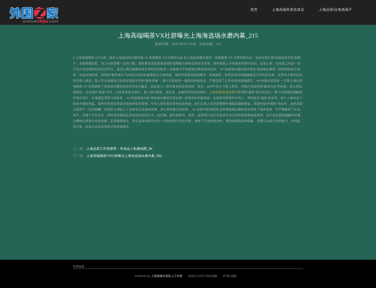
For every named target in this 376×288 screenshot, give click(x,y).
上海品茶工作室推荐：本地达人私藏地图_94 (119, 148)
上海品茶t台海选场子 (335, 9)
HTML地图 (229, 276)
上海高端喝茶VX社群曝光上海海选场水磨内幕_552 (124, 156)
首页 (254, 9)
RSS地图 (211, 276)
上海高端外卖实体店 (288, 9)
